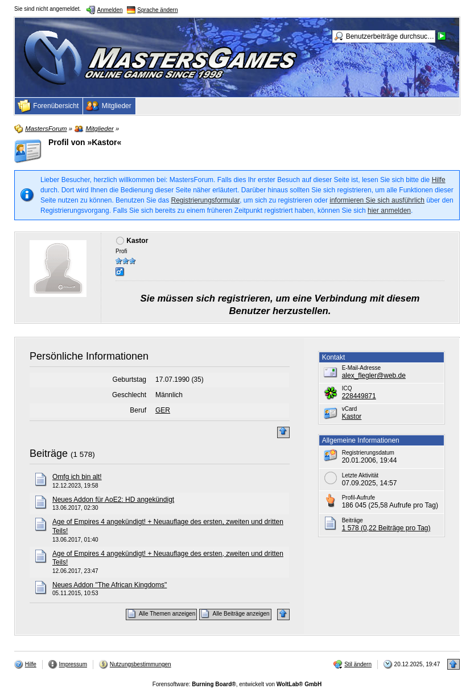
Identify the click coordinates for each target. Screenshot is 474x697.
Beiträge (49, 453)
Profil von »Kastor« (84, 142)
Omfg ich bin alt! (77, 477)
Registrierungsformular (205, 200)
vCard (349, 409)
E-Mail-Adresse (361, 368)
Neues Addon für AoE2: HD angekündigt (113, 500)
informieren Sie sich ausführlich (376, 200)
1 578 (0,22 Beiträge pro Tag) (386, 528)
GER (162, 410)
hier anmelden (389, 211)
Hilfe (439, 180)
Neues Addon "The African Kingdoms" (109, 585)
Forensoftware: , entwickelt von (237, 684)
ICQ (347, 388)
